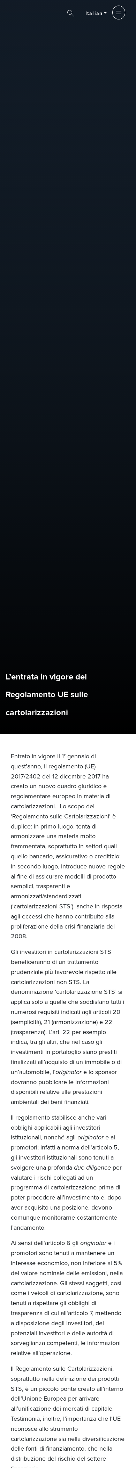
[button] (118, 12)
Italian (94, 13)
